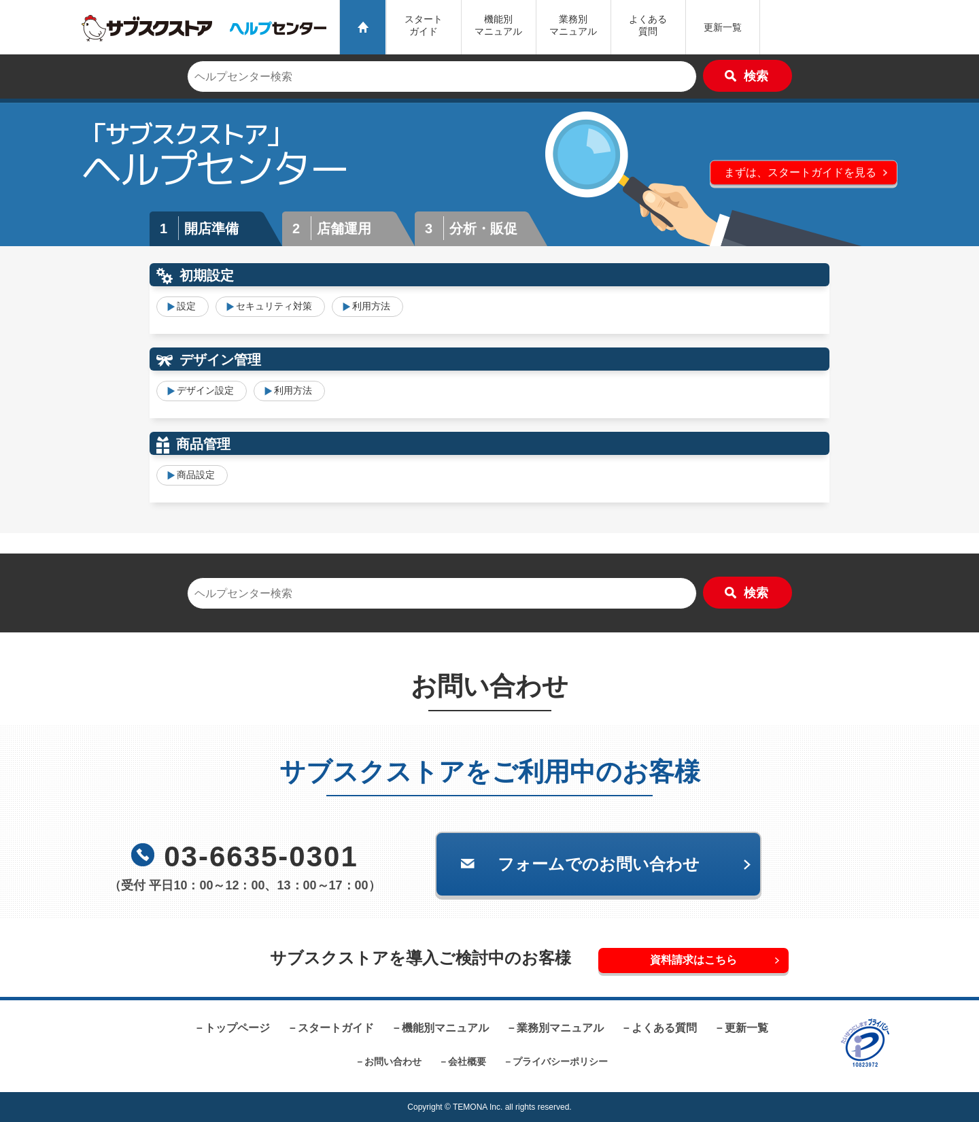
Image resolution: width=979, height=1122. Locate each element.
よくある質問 (648, 25)
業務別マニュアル (560, 1028)
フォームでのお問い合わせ (599, 864)
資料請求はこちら (693, 960)
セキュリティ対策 (274, 306)
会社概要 (467, 1061)
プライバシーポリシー (560, 1061)
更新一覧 (723, 27)
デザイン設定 (205, 390)
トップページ (237, 1028)
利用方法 (371, 306)
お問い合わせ (393, 1061)
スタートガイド (424, 25)
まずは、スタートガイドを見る (800, 171)
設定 (186, 306)
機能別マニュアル (445, 1028)
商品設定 (196, 474)
